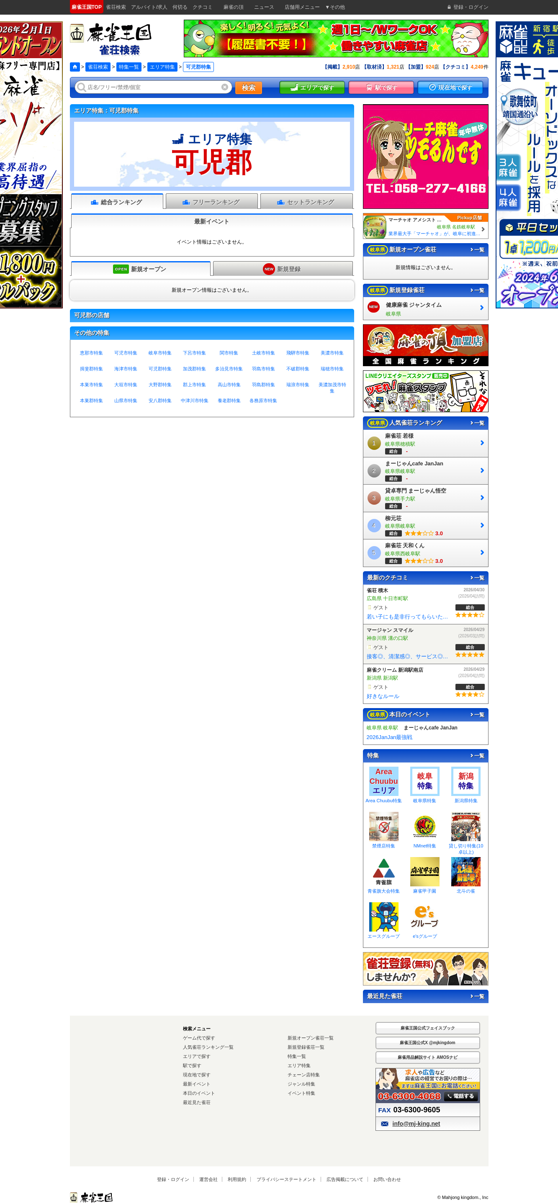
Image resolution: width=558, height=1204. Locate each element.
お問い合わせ (387, 1179)
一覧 (476, 250)
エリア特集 (162, 67)
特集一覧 (129, 67)
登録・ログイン (173, 1179)
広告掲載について (345, 1179)
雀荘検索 (98, 67)
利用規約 (237, 1179)
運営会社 (208, 1179)
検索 (248, 87)
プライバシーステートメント (286, 1179)
